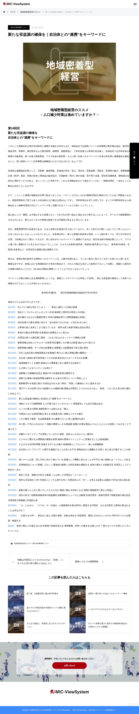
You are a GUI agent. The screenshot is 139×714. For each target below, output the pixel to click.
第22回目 (12, 419)
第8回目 (12, 343)
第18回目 (12, 399)
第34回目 (12, 505)
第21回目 (12, 414)
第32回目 (12, 490)
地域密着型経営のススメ (23, 543)
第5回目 (12, 327)
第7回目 (12, 337)
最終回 (11, 526)
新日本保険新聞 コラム (19, 27)
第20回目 (12, 409)
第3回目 (12, 317)
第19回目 (12, 404)
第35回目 (12, 515)
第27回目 (12, 449)
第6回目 (12, 332)
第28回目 (12, 459)
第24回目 (12, 434)
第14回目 (12, 373)
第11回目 (12, 358)
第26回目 (12, 444)
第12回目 (12, 363)
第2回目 (12, 312)
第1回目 (12, 307)
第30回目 (12, 475)
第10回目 (12, 353)
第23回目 (12, 424)
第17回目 (12, 388)
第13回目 (12, 368)
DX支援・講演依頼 (134, 155)
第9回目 (12, 348)
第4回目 (12, 322)
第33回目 (12, 495)
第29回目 (12, 465)
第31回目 (12, 480)
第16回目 (12, 383)
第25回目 (12, 439)
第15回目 (12, 378)
